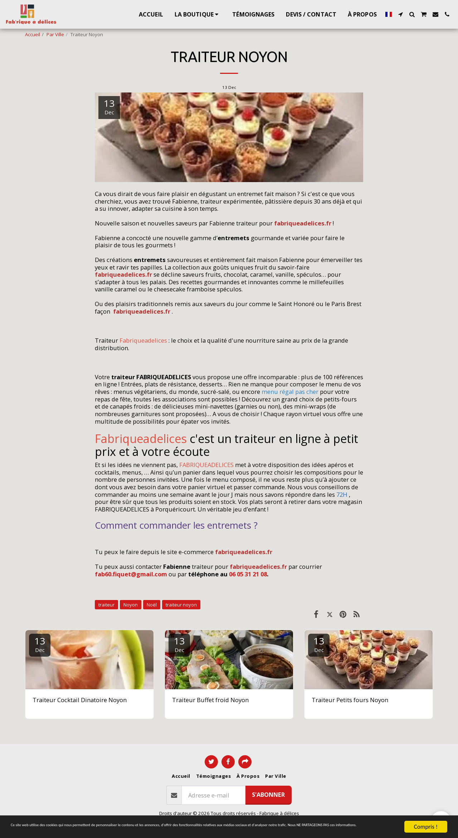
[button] (400, 14)
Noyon (130, 604)
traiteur (106, 604)
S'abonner (268, 794)
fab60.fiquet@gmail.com (131, 574)
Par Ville (55, 34)
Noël (152, 604)
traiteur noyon (181, 604)
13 (39, 643)
